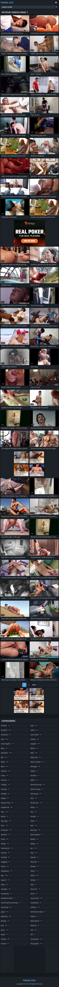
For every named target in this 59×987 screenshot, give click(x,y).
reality (34, 839)
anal (5, 739)
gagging (5, 861)
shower (35, 866)
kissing (5, 939)
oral (33, 798)
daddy (5, 798)
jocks (4, 929)
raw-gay (35, 830)
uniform (35, 907)
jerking (5, 920)
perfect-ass (36, 802)
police (34, 820)
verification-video (38, 911)
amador (6, 725)
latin (34, 725)
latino (34, 730)
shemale (35, 861)
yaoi (33, 929)
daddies (5, 793)
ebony (5, 816)
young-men (36, 943)
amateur (6, 730)
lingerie (35, 743)
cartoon (6, 770)
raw (33, 825)
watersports (36, 920)
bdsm (5, 761)
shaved (34, 857)
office (34, 780)
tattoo (34, 875)
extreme (6, 834)
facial (5, 839)
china (5, 775)
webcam (35, 925)
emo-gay (6, 820)
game (5, 866)
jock (4, 925)
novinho (35, 775)
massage (35, 766)
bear (4, 766)
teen (34, 884)
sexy (33, 852)
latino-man (36, 734)
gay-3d (5, 879)
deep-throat (7, 802)
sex (33, 848)
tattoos (35, 879)
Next (34, 685)
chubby (5, 784)
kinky (5, 934)
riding (34, 843)
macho (34, 748)
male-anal (36, 757)
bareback (6, 752)
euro (4, 825)
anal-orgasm (7, 743)
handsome (7, 893)
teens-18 (35, 889)
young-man (36, 939)
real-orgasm (36, 834)
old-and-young (37, 784)
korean (5, 943)
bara (4, 748)
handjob (6, 889)
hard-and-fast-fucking (11, 902)
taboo (34, 870)
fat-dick (5, 857)
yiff (33, 934)
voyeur (34, 916)
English (56, 2)
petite (34, 807)
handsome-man (8, 898)
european (6, 830)
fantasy (5, 852)
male (34, 752)
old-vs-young (36, 789)
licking (34, 739)
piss (33, 811)
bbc (4, 757)
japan (5, 911)
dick (5, 811)
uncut (34, 893)
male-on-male (37, 761)
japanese (6, 916)
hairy (5, 884)
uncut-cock (36, 898)
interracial (6, 907)
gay (4, 875)
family (5, 843)
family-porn (7, 848)
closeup (5, 789)
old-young (36, 793)
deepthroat (7, 807)
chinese (5, 780)
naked (34, 770)
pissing (34, 816)
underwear (36, 902)
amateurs (6, 734)
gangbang (6, 870)
